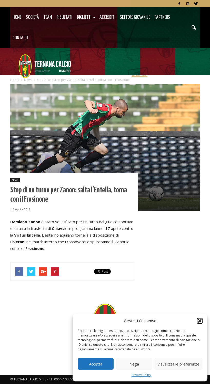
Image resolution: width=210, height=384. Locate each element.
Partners (162, 17)
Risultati (64, 17)
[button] (199, 320)
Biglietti (86, 17)
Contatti (20, 37)
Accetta (95, 364)
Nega (134, 364)
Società (32, 17)
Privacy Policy (141, 375)
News (15, 180)
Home (17, 17)
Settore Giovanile (135, 17)
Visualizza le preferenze (178, 364)
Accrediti (107, 17)
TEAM (48, 17)
